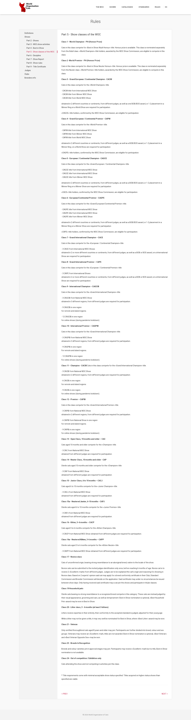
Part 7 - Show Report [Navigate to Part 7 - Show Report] (35, 59)
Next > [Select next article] (165, 694)
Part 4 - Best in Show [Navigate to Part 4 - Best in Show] (35, 48)
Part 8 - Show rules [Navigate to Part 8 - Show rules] (34, 63)
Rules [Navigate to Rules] (158, 7)
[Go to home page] (28, 7)
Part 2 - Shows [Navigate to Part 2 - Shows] (33, 40)
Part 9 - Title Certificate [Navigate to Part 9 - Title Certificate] (36, 67)
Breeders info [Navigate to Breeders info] (30, 78)
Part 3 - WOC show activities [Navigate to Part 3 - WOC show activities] (38, 44)
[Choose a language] (167, 7)
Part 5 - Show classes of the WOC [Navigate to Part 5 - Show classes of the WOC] (40, 52)
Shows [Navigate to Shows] (112, 7)
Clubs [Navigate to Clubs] (27, 74)
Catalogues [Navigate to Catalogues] (127, 7)
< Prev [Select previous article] (64, 694)
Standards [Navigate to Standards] (144, 7)
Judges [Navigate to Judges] (28, 70)
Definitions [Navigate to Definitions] (29, 33)
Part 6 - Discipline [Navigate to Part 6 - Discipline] (34, 55)
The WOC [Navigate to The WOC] (100, 7)
